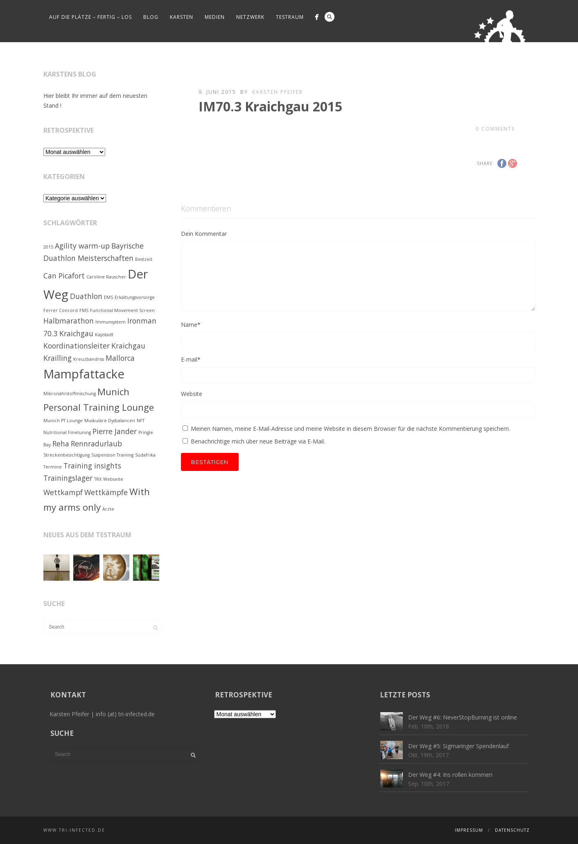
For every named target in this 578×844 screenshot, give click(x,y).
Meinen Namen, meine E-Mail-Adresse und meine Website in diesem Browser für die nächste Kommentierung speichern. (350, 428)
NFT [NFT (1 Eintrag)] (140, 420)
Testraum (290, 17)
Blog (150, 17)
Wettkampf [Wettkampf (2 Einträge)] (63, 492)
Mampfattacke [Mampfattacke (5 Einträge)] (83, 374)
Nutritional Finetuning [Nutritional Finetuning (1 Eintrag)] (67, 432)
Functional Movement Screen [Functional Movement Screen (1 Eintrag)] (122, 310)
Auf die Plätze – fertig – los (90, 17)
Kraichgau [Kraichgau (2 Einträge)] (128, 346)
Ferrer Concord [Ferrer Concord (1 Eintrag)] (60, 310)
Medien (215, 17)
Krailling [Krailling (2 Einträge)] (57, 358)
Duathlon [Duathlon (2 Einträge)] (86, 296)
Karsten (181, 17)
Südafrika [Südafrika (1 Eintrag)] (145, 455)
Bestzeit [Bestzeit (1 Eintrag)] (143, 259)
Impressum (469, 830)
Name (191, 324)
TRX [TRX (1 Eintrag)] (98, 479)
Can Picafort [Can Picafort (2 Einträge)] (64, 276)
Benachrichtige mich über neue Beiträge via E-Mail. (258, 441)
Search (329, 17)
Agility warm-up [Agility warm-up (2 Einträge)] (82, 246)
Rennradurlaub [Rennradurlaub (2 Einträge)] (96, 443)
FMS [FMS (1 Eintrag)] (83, 310)
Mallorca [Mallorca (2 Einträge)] (120, 358)
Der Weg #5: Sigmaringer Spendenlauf (458, 746)
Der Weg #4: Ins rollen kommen (450, 774)
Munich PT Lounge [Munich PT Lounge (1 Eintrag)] (63, 420)
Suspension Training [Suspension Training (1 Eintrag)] (112, 455)
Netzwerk (250, 17)
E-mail (191, 359)
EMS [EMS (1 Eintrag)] (108, 297)
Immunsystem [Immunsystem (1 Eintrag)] (110, 322)
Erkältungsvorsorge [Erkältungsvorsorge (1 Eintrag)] (135, 297)
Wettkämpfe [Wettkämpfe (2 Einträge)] (106, 492)
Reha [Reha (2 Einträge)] (60, 443)
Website (191, 394)
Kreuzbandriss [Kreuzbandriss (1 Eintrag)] (88, 359)
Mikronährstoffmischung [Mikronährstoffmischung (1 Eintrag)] (69, 393)
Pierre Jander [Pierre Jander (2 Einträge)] (115, 431)
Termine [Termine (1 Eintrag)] (52, 467)
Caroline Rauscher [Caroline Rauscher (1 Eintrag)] (106, 277)
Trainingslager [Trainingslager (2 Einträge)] (68, 478)
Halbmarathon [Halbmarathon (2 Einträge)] (68, 321)
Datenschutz (512, 830)
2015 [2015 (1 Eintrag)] (48, 247)
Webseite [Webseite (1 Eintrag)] (113, 479)
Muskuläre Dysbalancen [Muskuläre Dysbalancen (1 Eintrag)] (109, 420)
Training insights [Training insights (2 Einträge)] (92, 466)
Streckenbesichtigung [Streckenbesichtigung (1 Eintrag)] (66, 455)
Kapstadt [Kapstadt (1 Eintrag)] (104, 334)
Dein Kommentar (204, 234)
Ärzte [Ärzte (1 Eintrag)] (108, 509)
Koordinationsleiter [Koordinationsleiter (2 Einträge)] (76, 346)
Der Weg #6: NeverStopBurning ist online (462, 717)
